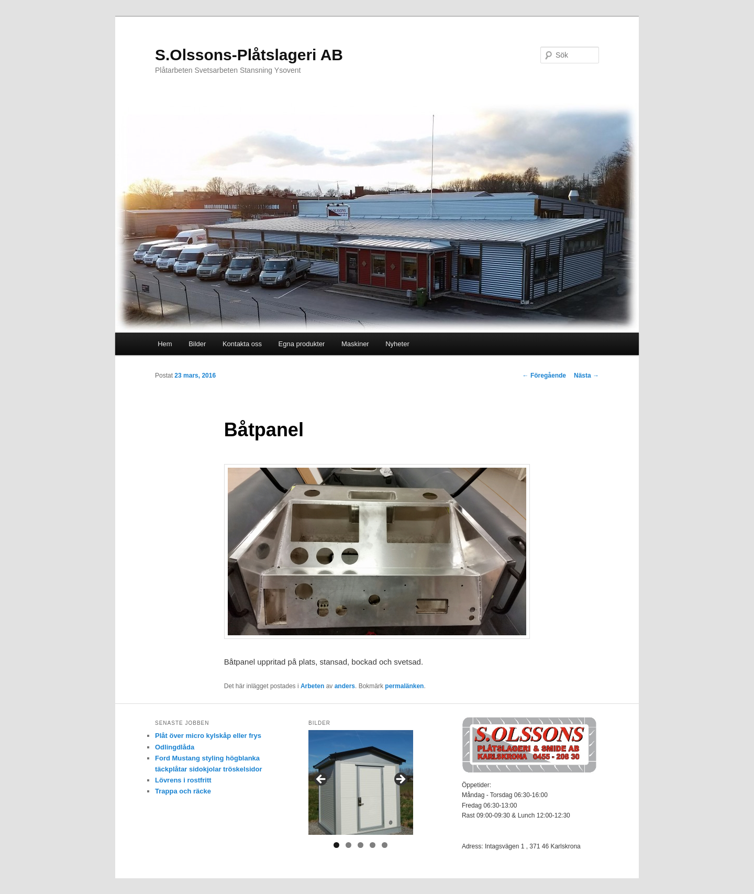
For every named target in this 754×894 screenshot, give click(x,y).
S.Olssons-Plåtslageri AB (249, 54)
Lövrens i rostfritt (183, 780)
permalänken (404, 686)
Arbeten (312, 686)
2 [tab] (348, 845)
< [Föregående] (321, 780)
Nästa (586, 375)
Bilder (197, 344)
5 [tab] (384, 845)
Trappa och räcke (183, 791)
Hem (165, 344)
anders (345, 686)
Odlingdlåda (174, 747)
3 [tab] (360, 845)
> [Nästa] (400, 780)
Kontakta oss (242, 344)
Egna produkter (302, 344)
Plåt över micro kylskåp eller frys (208, 736)
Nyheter (397, 344)
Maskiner (355, 344)
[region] (360, 782)
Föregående (544, 375)
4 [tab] (372, 845)
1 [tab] (336, 845)
